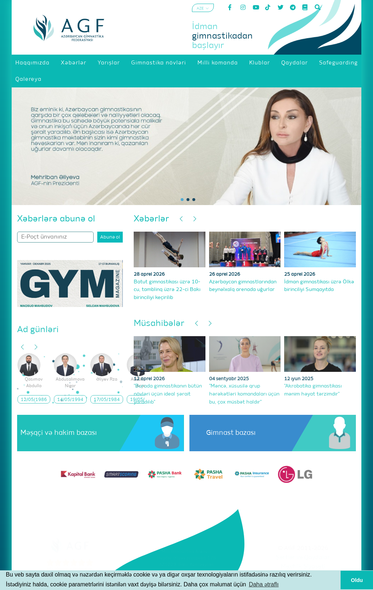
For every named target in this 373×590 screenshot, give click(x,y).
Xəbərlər (151, 219)
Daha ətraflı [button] (264, 584)
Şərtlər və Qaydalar (303, 557)
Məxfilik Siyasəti (303, 567)
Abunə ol (110, 237)
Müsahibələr (159, 323)
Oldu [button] (357, 580)
